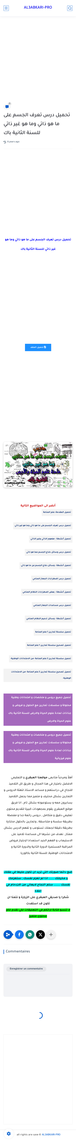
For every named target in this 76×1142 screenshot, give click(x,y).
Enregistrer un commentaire (26, 969)
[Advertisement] (38, 61)
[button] (19, 934)
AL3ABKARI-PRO (38, 8)
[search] (69, 8)
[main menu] (6, 8)
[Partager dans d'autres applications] (51, 934)
